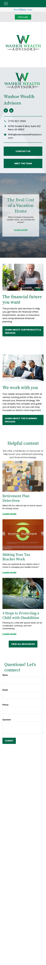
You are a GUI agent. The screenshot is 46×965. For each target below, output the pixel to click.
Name (5, 675)
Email (5, 690)
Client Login (23, 17)
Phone (5, 705)
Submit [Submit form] (9, 741)
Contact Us (23, 151)
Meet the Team (23, 163)
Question (6, 720)
